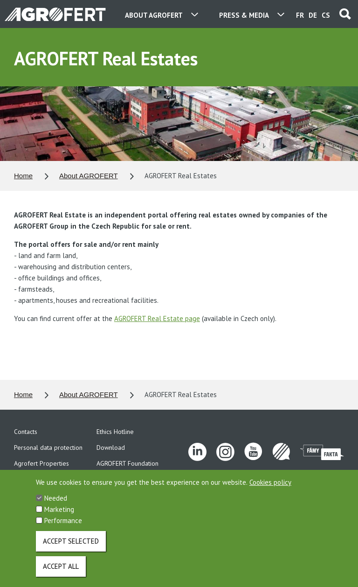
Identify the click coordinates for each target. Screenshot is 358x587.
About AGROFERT (88, 176)
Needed (55, 505)
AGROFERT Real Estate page (157, 318)
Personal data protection (48, 447)
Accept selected (71, 548)
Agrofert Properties (41, 463)
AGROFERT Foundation (127, 463)
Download (110, 447)
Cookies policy (270, 489)
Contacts (25, 431)
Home (23, 176)
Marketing (59, 516)
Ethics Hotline (115, 431)
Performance (63, 527)
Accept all (61, 573)
